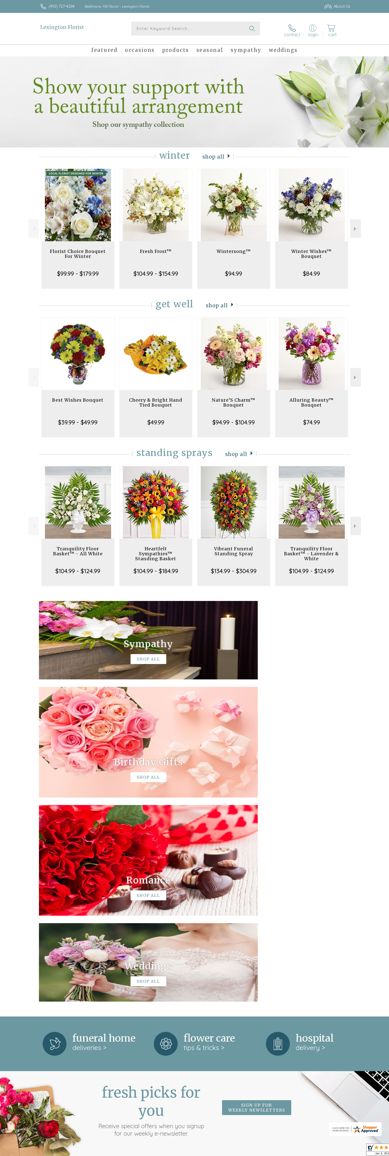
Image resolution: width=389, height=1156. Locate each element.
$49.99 (155, 419)
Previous (33, 226)
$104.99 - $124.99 (77, 568)
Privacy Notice (271, 1151)
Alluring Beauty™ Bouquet (312, 400)
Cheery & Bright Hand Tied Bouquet (155, 400)
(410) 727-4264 (61, 6)
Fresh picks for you (151, 904)
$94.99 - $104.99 (233, 419)
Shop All (213, 154)
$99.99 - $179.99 (78, 271)
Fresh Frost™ (156, 249)
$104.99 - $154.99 (155, 271)
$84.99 (311, 271)
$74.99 (311, 419)
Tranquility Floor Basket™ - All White (78, 548)
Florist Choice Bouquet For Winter (78, 251)
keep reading (204, 975)
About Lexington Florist (63, 965)
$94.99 (233, 271)
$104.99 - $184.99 (155, 568)
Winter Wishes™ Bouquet (311, 251)
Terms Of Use (241, 1151)
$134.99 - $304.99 (234, 568)
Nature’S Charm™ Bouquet (233, 400)
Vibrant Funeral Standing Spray (233, 548)
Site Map (337, 1151)
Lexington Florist (62, 27)
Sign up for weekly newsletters (256, 901)
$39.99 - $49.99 (77, 419)
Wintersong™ (234, 249)
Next (355, 226)
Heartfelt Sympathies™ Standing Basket (155, 551)
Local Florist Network (306, 1151)
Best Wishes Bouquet (77, 397)
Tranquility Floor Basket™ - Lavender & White (311, 551)
